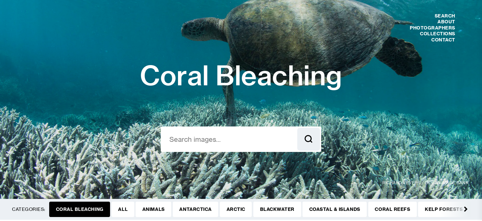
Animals (153, 209)
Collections (437, 33)
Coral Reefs (392, 209)
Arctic (236, 209)
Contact (443, 39)
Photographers (432, 27)
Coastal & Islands (334, 209)
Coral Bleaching (80, 209)
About (446, 21)
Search (445, 16)
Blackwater (277, 209)
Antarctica (195, 209)
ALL (123, 209)
